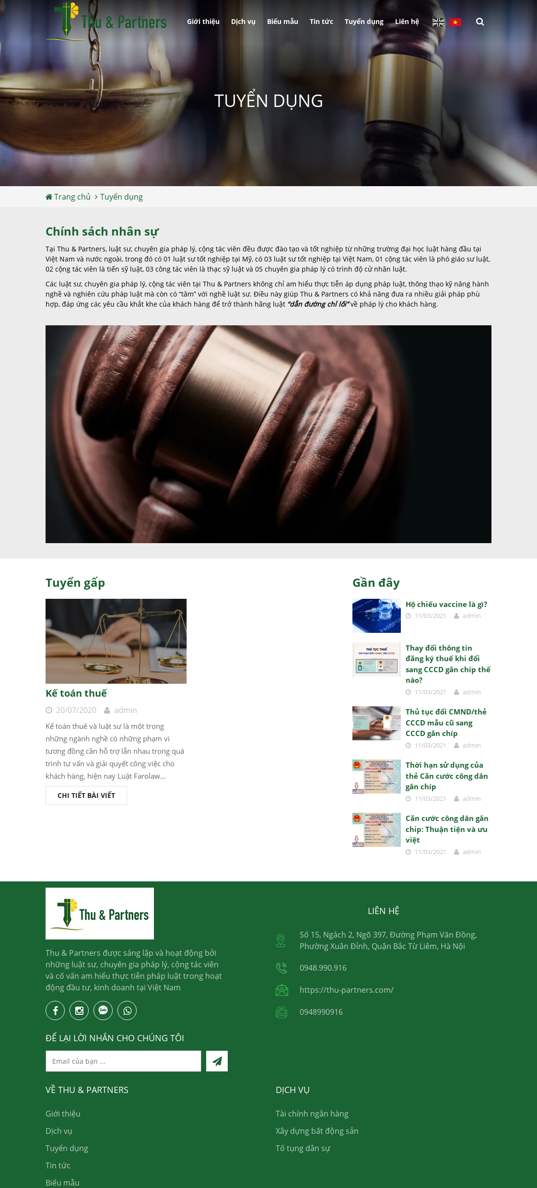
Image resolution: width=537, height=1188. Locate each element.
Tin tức (321, 21)
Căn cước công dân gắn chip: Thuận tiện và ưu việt (447, 828)
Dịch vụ (243, 21)
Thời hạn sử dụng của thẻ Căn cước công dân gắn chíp (447, 775)
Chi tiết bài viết (86, 795)
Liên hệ (407, 21)
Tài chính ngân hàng (312, 1113)
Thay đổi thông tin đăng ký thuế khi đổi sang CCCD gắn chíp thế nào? (448, 664)
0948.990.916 (323, 967)
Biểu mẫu (282, 21)
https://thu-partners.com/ (347, 990)
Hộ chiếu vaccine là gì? (446, 604)
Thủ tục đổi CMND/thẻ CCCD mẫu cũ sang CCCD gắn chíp (446, 722)
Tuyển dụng (364, 21)
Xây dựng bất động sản (317, 1131)
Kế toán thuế (76, 693)
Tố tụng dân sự (303, 1148)
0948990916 (321, 1012)
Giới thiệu (203, 21)
